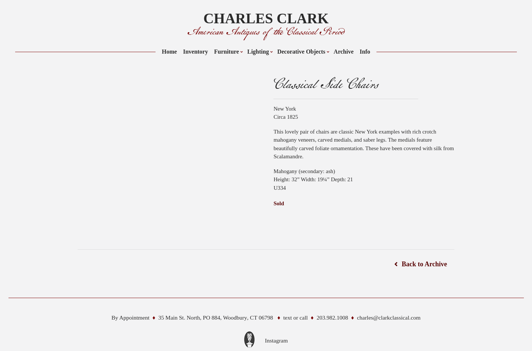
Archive (344, 51)
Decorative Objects (301, 51)
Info (365, 51)
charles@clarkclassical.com (388, 317)
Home (169, 51)
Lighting (258, 51)
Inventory (195, 51)
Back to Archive (424, 264)
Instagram (276, 340)
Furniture (226, 51)
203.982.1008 (332, 317)
